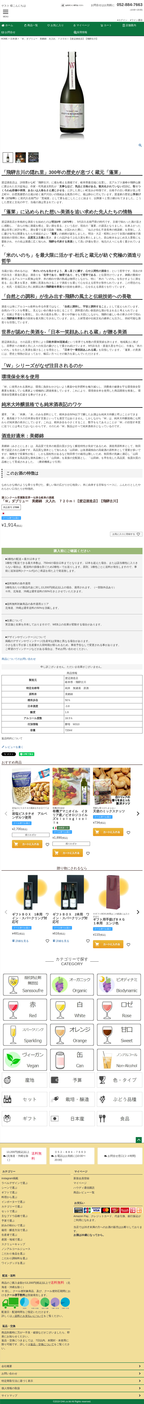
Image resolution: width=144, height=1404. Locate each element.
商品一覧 (31, 25)
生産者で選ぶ (9, 1234)
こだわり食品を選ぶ (13, 1253)
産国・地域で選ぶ (12, 1239)
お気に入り (55, 25)
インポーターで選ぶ (13, 1201)
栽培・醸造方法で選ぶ (15, 1230)
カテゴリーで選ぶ (12, 1206)
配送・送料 (8, 1275)
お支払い (79, 1202)
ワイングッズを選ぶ (13, 1263)
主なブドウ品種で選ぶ (15, 1215)
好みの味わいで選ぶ (13, 1225)
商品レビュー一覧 (84, 1192)
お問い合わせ (9, 1373)
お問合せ (8, 32)
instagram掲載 (10, 1178)
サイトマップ (9, 1395)
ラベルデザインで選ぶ (15, 1182)
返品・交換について (42, 1344)
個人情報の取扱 (11, 1388)
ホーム (7, 25)
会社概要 (7, 1366)
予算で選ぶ (8, 1220)
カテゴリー (8, 1171)
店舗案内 (129, 25)
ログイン (122, 20)
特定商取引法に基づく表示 (17, 1380)
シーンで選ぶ (9, 1187)
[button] (6, 813)
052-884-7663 (129, 4)
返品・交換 (8, 1326)
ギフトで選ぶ (9, 1192)
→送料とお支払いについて (28, 1315)
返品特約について (12, 738)
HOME (4, 38)
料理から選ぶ (9, 1197)
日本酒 (13, 38)
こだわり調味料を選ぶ (15, 1258)
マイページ (81, 25)
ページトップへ (139, 1140)
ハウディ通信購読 (84, 1187)
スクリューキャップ (13, 1244)
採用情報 (80, 32)
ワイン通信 (136, 20)
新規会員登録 (81, 1178)
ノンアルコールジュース (16, 1248)
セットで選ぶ (9, 1211)
